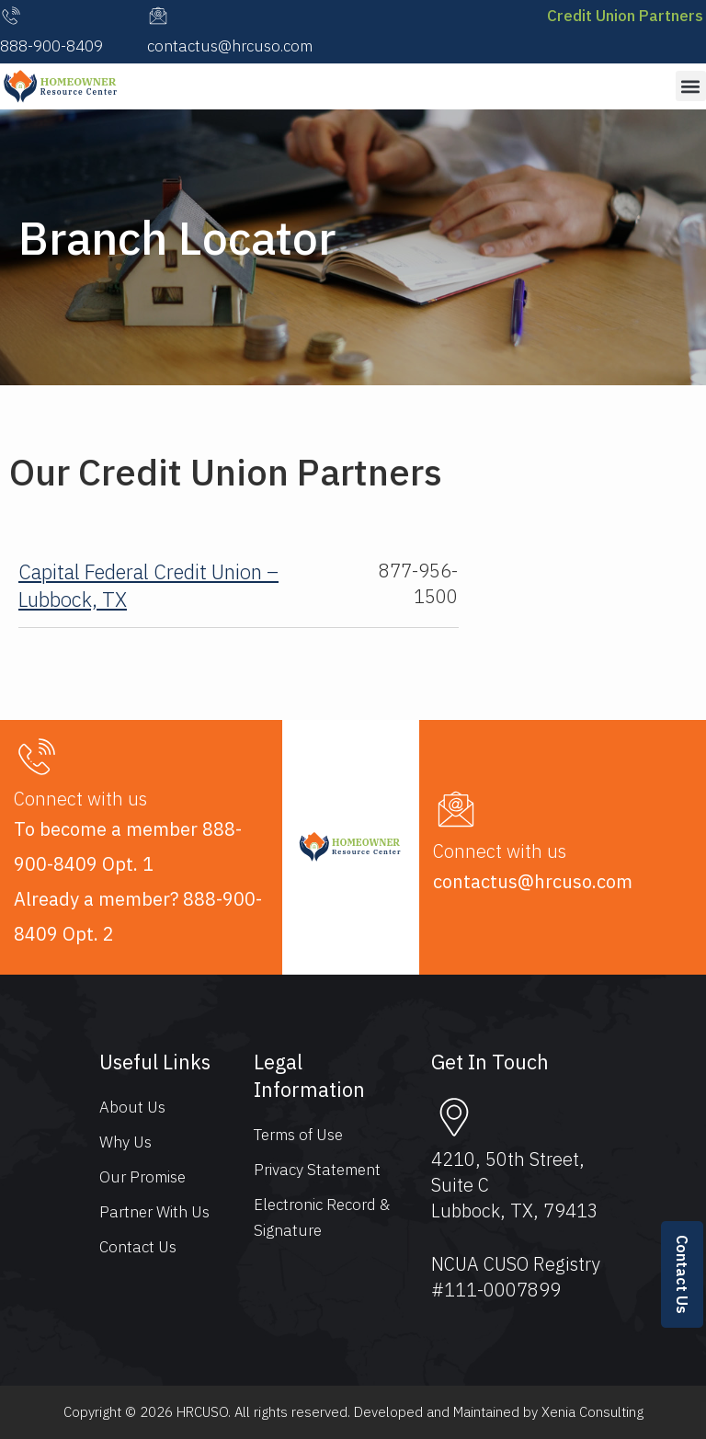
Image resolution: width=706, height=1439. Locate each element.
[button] (691, 86)
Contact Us (682, 1274)
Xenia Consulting (592, 1412)
